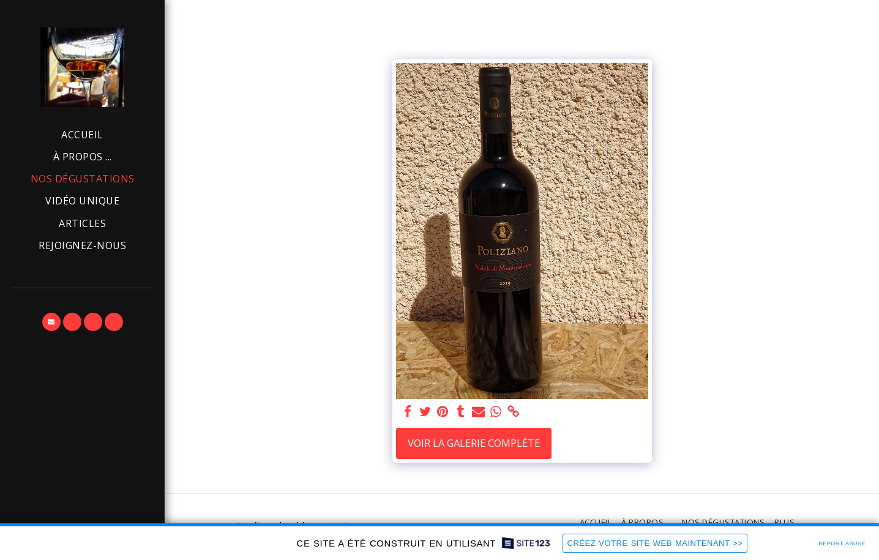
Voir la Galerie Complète (474, 443)
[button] (51, 322)
